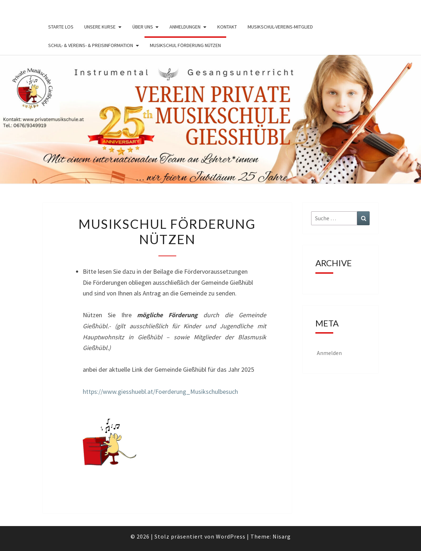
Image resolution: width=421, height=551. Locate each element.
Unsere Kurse (100, 27)
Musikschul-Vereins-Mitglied (280, 27)
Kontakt (227, 27)
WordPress (230, 536)
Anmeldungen (185, 27)
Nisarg (282, 536)
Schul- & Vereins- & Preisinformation (90, 45)
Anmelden (329, 352)
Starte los (60, 27)
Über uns (142, 27)
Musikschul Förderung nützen (185, 45)
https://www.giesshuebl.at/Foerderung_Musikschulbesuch (160, 391)
